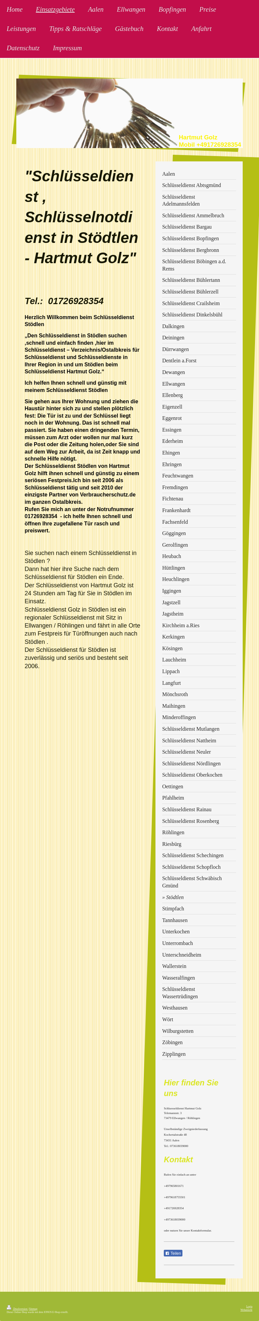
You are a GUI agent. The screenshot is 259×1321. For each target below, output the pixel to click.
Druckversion (17, 1308)
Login (249, 1306)
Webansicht (246, 1309)
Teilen (173, 1253)
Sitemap (33, 1308)
